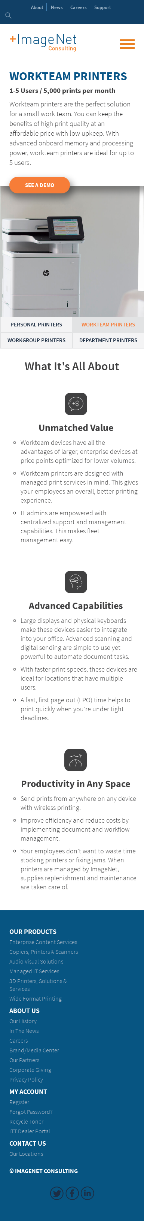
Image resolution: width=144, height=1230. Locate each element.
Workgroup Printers (36, 340)
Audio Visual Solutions (36, 961)
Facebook (72, 1193)
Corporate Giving (30, 1070)
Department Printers (108, 340)
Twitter (57, 1193)
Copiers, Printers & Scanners (43, 952)
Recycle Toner (26, 1121)
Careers (78, 7)
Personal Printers (36, 324)
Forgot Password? (30, 1112)
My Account (28, 1091)
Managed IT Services (34, 971)
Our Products (32, 931)
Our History (23, 1021)
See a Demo (39, 185)
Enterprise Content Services (43, 942)
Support (102, 7)
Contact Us (27, 1143)
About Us (24, 1010)
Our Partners (24, 1060)
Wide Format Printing (35, 999)
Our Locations (26, 1154)
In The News (24, 1031)
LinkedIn (87, 1193)
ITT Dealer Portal (29, 1131)
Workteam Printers (108, 324)
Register (19, 1102)
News (57, 7)
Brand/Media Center (34, 1050)
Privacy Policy (26, 1079)
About (37, 7)
